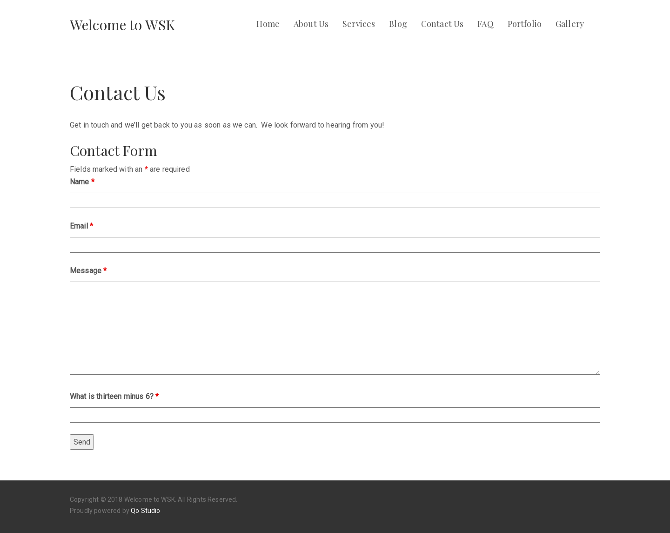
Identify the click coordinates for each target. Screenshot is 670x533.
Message (88, 270)
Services (358, 23)
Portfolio (525, 23)
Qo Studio (145, 510)
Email (81, 226)
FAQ (485, 23)
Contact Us (442, 23)
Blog (398, 23)
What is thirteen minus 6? (114, 396)
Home (268, 23)
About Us (311, 23)
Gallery (570, 23)
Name (82, 181)
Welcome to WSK (122, 24)
